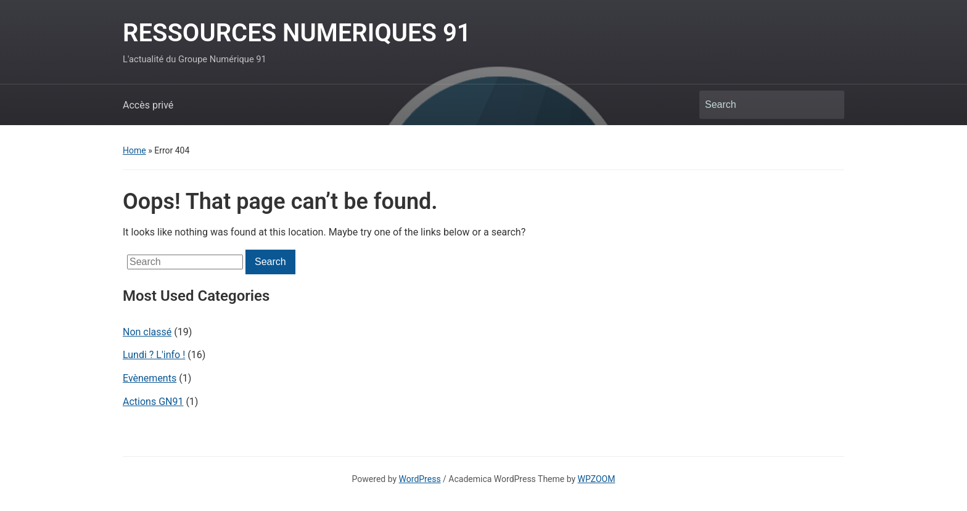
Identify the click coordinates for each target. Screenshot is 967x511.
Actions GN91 (153, 401)
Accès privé (148, 105)
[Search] (760, 105)
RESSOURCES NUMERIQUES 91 (297, 32)
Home (134, 150)
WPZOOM (596, 479)
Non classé (147, 332)
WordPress (420, 479)
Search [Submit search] (829, 104)
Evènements (149, 378)
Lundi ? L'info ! (154, 355)
